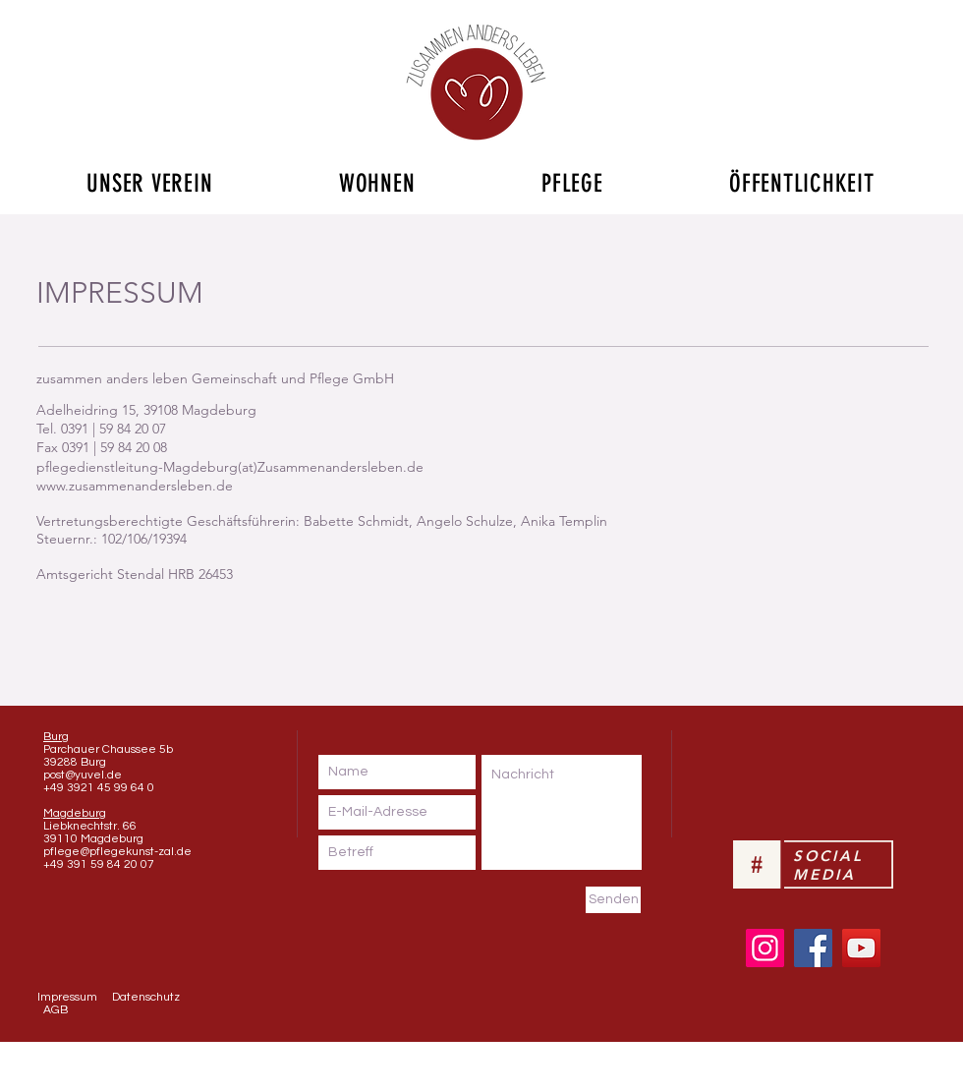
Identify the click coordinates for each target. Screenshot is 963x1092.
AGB (55, 1010)
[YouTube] (861, 948)
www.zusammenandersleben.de (134, 485)
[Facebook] (813, 948)
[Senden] (613, 900)
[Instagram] (765, 948)
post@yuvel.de (82, 775)
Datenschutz (146, 997)
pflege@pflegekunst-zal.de (117, 851)
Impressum (67, 997)
